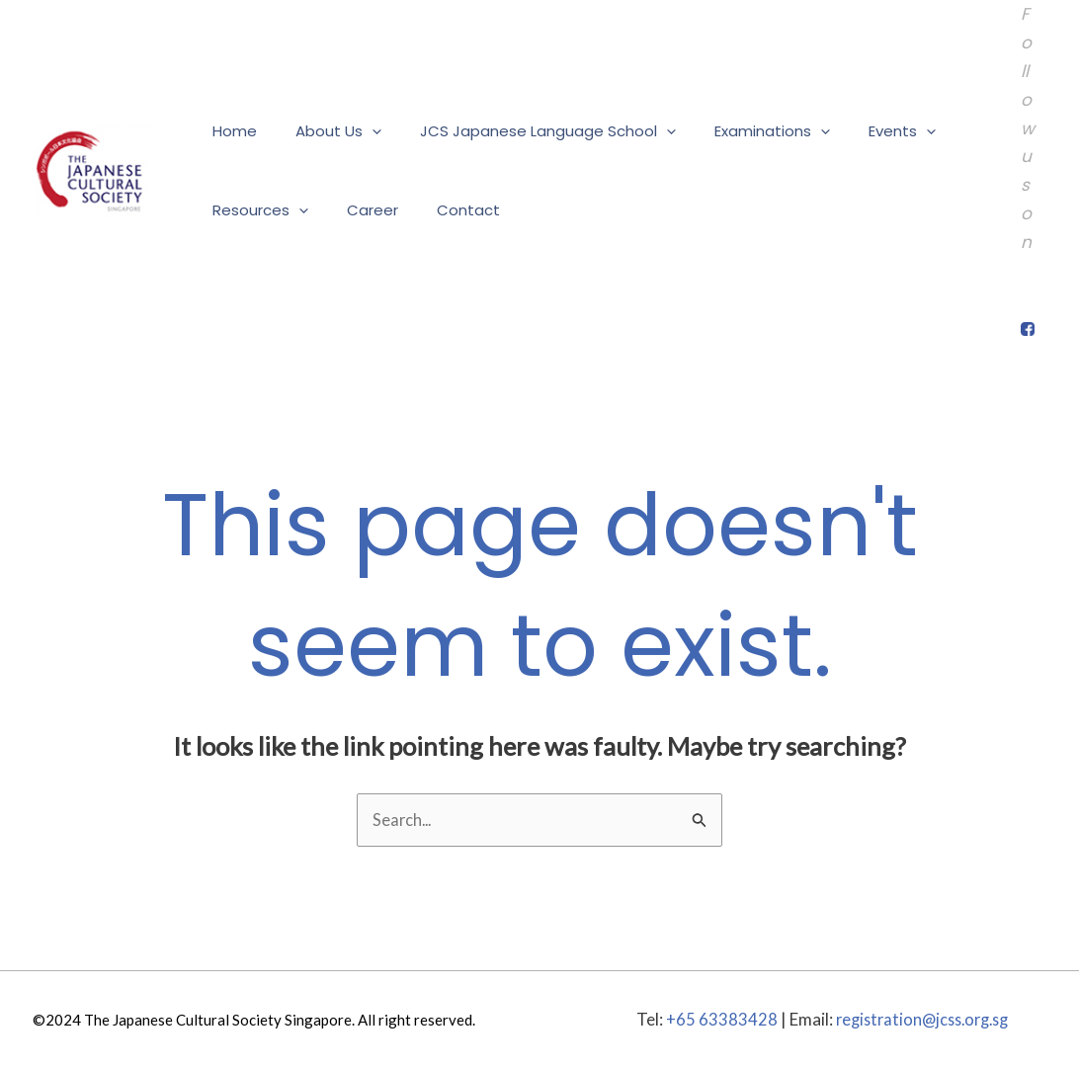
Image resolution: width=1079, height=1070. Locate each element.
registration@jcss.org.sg (921, 1020)
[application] (358, 131)
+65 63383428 (715, 1020)
